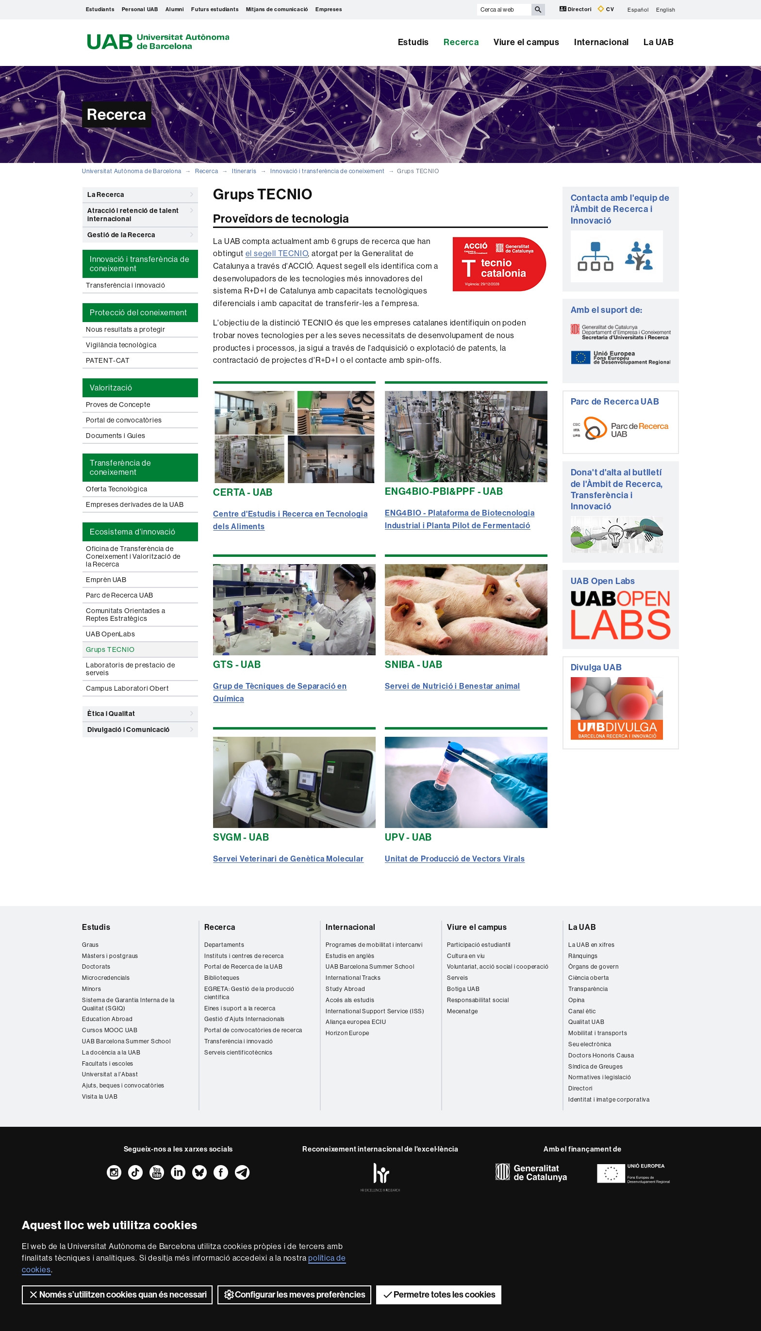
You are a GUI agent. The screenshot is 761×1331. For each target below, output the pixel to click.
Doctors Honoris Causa (601, 1055)
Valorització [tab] (111, 387)
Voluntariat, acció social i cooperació (497, 966)
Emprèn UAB (106, 580)
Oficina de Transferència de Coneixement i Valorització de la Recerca (133, 556)
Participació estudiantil (479, 944)
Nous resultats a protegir (125, 329)
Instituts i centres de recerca (244, 956)
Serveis (457, 977)
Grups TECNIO (110, 649)
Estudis (414, 42)
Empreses (328, 9)
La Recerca (140, 194)
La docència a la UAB (111, 1052)
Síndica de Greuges (595, 1066)
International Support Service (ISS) (375, 1011)
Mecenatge (462, 1011)
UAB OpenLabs (110, 634)
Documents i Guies (116, 435)
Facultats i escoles (107, 1063)
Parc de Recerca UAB (119, 595)
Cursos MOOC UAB (110, 1030)
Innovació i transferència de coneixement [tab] (139, 264)
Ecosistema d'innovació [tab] (133, 531)
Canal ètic (582, 1011)
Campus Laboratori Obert (127, 688)
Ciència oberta (588, 977)
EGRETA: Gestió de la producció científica (249, 993)
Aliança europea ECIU (356, 1022)
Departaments (224, 944)
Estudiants (100, 9)
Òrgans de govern (593, 966)
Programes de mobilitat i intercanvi (374, 944)
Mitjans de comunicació (277, 9)
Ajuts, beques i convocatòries (123, 1085)
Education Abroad (107, 1019)
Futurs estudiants (215, 9)
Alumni (174, 9)
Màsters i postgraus (110, 956)
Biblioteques (222, 977)
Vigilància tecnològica (121, 345)
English (666, 9)
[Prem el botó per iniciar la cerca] (538, 10)
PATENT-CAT (108, 360)
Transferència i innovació (125, 285)
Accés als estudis (350, 1000)
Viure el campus (527, 42)
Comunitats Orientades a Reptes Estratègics (125, 614)
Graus (90, 944)
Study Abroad (345, 989)
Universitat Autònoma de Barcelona (131, 171)
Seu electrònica (590, 1044)
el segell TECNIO (277, 253)
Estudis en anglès (350, 956)
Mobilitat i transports (598, 1033)
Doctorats (96, 966)
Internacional (601, 42)
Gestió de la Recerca (140, 234)
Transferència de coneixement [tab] (120, 467)
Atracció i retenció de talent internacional (140, 213)
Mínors (91, 989)
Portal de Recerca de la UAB (243, 966)
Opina (576, 1000)
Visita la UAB (99, 1096)
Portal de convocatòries (124, 420)
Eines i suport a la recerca (240, 1008)
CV (605, 9)
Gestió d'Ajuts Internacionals (244, 1019)
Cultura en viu (466, 956)
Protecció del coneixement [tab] (138, 312)
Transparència (588, 989)
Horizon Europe (347, 1033)
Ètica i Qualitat (140, 713)
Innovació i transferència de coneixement (327, 171)
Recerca (461, 42)
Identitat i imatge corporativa (609, 1099)
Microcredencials (106, 977)
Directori (576, 9)
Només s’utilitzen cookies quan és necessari (117, 1294)
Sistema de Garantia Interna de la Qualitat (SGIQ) (128, 1004)
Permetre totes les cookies (439, 1294)
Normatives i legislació (599, 1077)
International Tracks (353, 977)
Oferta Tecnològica (116, 489)
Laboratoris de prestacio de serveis (130, 669)
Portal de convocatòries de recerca (253, 1030)
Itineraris (244, 171)
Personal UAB (140, 9)
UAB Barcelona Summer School (126, 1041)
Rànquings (583, 956)
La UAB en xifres (591, 944)
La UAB (659, 42)
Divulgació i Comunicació (140, 729)
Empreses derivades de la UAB (134, 504)
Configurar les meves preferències (294, 1294)
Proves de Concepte (118, 404)
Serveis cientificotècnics (238, 1052)
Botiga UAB (463, 989)
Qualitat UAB (586, 1022)
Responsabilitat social (478, 1000)
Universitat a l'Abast (110, 1074)
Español (638, 9)
